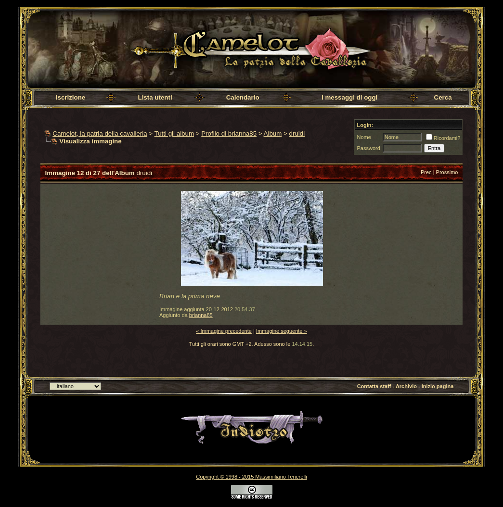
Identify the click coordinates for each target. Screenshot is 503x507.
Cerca (443, 97)
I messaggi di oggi (349, 97)
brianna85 (201, 315)
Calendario (242, 97)
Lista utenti (155, 97)
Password (368, 148)
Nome (364, 137)
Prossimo (447, 172)
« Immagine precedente (224, 331)
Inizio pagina (438, 386)
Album (273, 133)
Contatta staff (374, 386)
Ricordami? (443, 138)
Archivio (406, 386)
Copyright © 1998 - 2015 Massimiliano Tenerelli (251, 477)
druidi (297, 133)
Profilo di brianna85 (229, 133)
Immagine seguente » (281, 331)
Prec (426, 172)
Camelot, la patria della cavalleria (99, 133)
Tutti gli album (174, 133)
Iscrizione (70, 97)
